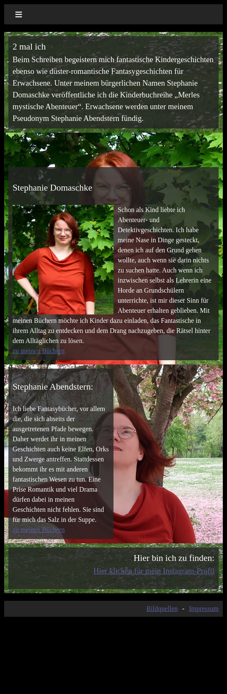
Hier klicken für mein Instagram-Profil (153, 570)
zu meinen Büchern (38, 350)
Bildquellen (162, 608)
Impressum (204, 608)
